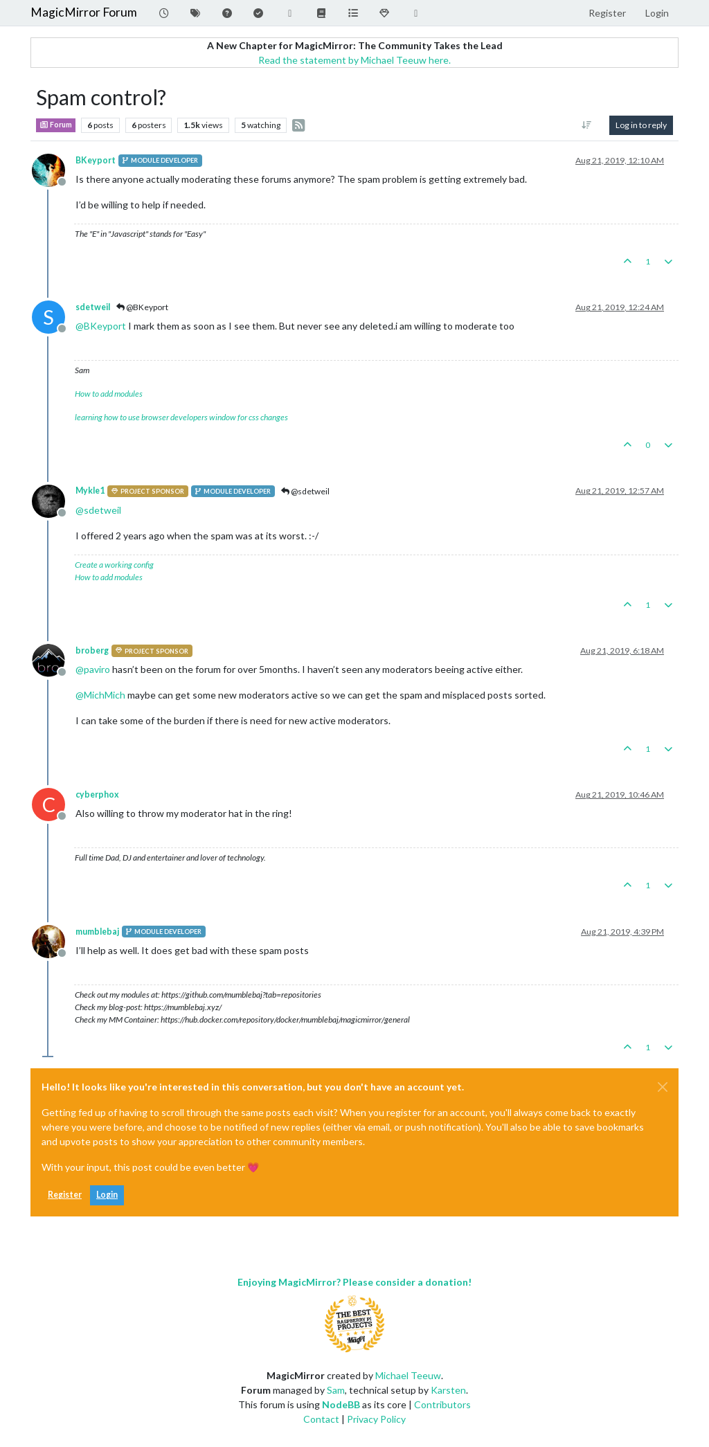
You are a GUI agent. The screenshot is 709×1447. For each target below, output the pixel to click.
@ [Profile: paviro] (92, 669)
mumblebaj (97, 931)
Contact (321, 1419)
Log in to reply (641, 125)
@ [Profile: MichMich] (100, 695)
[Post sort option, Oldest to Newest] (586, 125)
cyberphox (97, 794)
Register (65, 1194)
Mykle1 (90, 490)
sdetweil (92, 307)
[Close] (663, 1087)
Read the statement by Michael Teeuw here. (354, 60)
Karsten (448, 1390)
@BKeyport (142, 307)
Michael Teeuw (408, 1375)
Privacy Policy (376, 1419)
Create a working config (114, 564)
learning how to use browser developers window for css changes (181, 417)
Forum (55, 124)
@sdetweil (305, 491)
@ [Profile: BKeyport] (100, 326)
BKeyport (95, 160)
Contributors (442, 1404)
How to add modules (109, 393)
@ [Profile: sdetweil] (98, 510)
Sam (336, 1390)
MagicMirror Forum (83, 12)
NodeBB (341, 1404)
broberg (92, 650)
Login (107, 1194)
